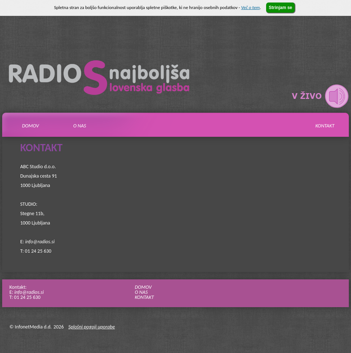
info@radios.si (40, 242)
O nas (79, 125)
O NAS (141, 292)
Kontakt (324, 125)
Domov (30, 125)
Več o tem (250, 7)
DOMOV (143, 287)
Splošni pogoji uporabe (91, 327)
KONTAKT (144, 297)
